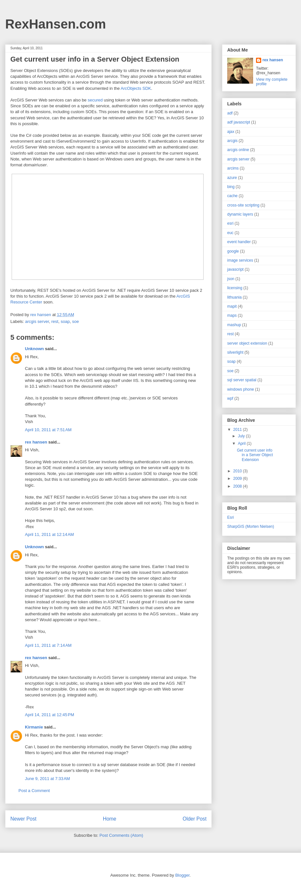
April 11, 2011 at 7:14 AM (48, 645)
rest (54, 321)
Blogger (182, 875)
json (230, 279)
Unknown (34, 348)
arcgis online (238, 150)
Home (110, 819)
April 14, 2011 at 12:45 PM (49, 714)
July (242, 436)
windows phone (240, 389)
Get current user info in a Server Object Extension (255, 455)
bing (231, 186)
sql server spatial (241, 380)
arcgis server (37, 321)
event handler (239, 242)
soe (75, 321)
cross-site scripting (243, 205)
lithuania (234, 297)
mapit (232, 306)
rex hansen (36, 442)
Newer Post (23, 819)
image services (240, 260)
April (242, 443)
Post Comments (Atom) (121, 835)
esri (230, 223)
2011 (238, 429)
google (233, 251)
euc (230, 233)
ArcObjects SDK (136, 88)
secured (95, 100)
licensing (234, 288)
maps (232, 315)
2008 (238, 486)
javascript (235, 269)
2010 (238, 471)
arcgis (232, 140)
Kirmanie (34, 727)
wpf (230, 398)
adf (230, 113)
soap (65, 321)
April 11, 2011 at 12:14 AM (49, 534)
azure (232, 177)
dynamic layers (240, 214)
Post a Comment (34, 790)
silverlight (235, 352)
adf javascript (238, 122)
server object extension (247, 343)
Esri (230, 517)
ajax (230, 131)
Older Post (194, 819)
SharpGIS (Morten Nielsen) (250, 526)
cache (232, 196)
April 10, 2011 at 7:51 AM (48, 429)
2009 (238, 478)
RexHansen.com (55, 24)
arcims (233, 168)
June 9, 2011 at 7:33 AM (47, 778)
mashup (234, 325)
